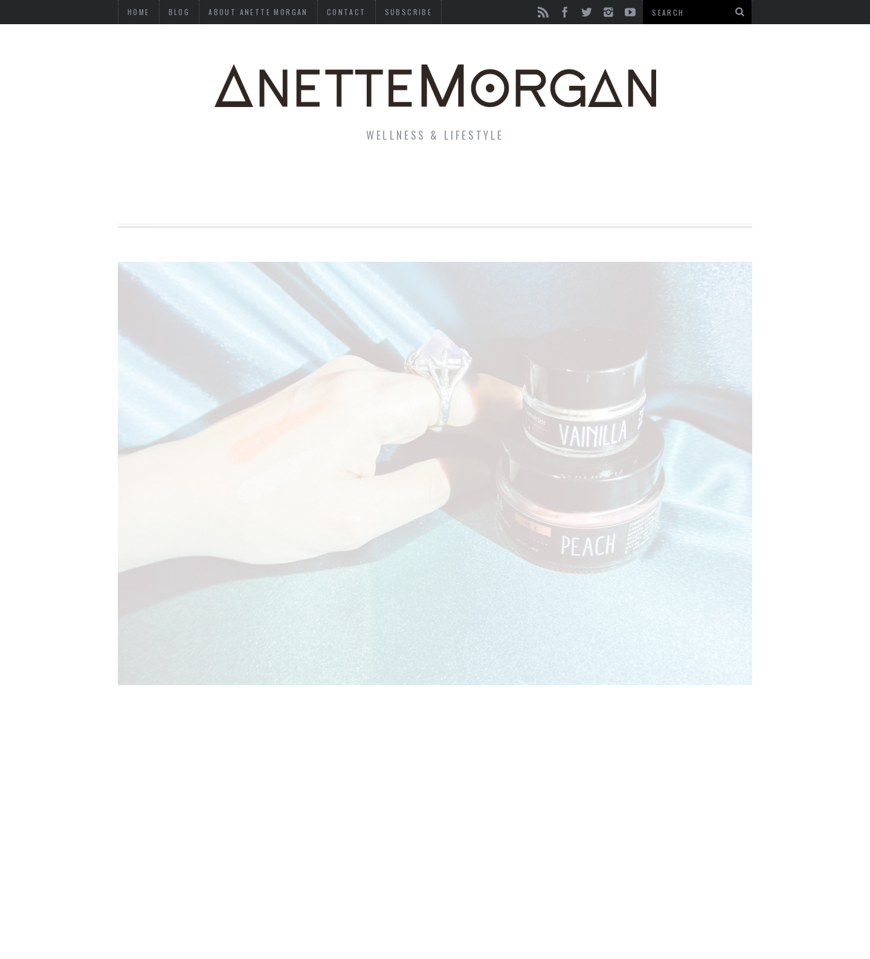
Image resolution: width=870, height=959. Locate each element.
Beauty (415, 178)
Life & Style (204, 178)
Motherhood (498, 178)
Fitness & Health (318, 178)
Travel (579, 178)
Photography (663, 178)
